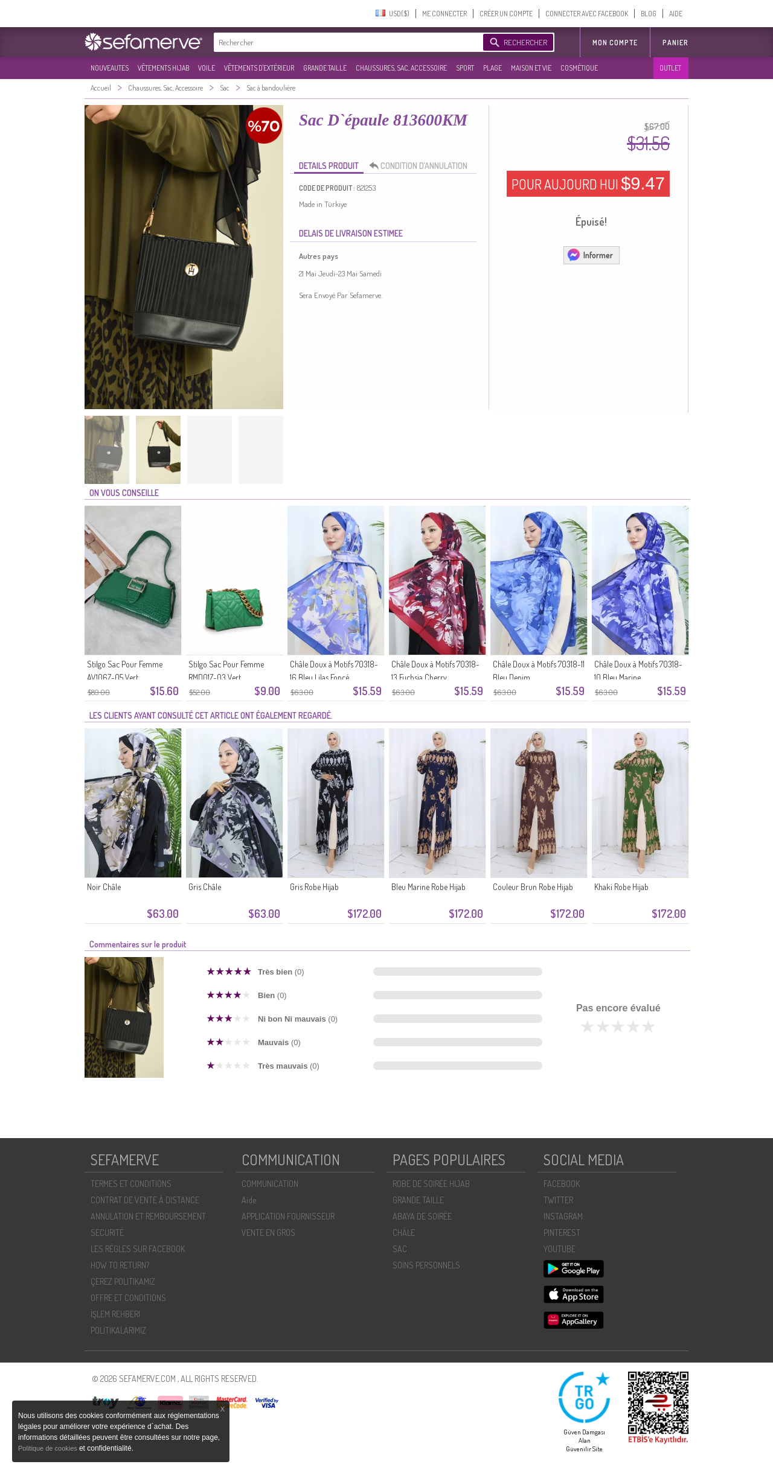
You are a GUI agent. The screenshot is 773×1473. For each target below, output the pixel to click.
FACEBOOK (562, 1184)
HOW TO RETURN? (120, 1265)
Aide (249, 1200)
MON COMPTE (615, 42)
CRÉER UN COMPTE (506, 13)
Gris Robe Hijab (314, 887)
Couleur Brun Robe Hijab (533, 887)
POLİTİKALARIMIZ (118, 1330)
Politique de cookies (48, 1448)
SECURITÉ (107, 1232)
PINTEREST (562, 1232)
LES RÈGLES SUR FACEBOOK (138, 1249)
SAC (400, 1249)
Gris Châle (204, 887)
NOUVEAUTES (110, 67)
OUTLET (670, 67)
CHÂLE (404, 1232)
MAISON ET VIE (531, 67)
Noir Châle (104, 887)
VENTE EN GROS (268, 1232)
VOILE (206, 67)
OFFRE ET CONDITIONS (128, 1298)
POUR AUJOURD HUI (588, 183)
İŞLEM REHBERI (115, 1314)
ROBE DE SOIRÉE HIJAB (431, 1184)
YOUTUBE (560, 1249)
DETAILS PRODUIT (329, 166)
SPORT (465, 67)
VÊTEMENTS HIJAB (163, 67)
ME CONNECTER (444, 13)
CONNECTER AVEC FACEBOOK (586, 13)
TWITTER (558, 1200)
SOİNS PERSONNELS (426, 1265)
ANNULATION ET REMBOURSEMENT (148, 1216)
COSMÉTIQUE (579, 67)
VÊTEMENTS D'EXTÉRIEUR (259, 67)
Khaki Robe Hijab (621, 887)
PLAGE (492, 67)
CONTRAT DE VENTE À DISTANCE (145, 1200)
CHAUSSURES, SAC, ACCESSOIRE (401, 67)
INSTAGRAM (563, 1216)
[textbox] (345, 42)
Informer (589, 254)
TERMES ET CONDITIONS (131, 1184)
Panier (675, 42)
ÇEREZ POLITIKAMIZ (123, 1281)
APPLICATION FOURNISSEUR (288, 1216)
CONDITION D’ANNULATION (421, 166)
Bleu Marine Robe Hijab (428, 887)
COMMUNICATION (270, 1184)
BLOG (648, 13)
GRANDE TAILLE (325, 67)
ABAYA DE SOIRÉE (422, 1216)
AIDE (675, 13)
